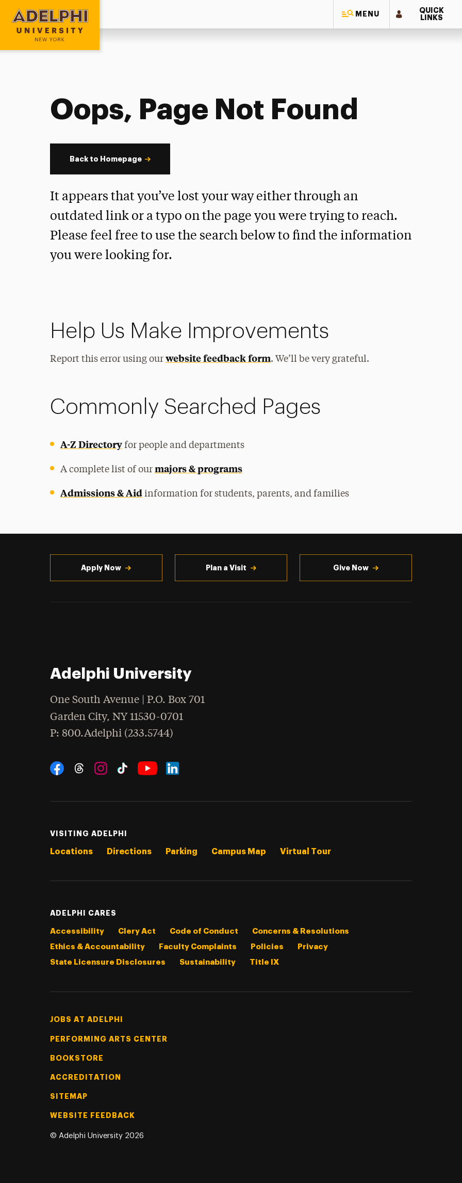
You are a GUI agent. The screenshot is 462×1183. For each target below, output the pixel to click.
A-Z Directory (91, 444)
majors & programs (198, 468)
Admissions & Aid (101, 492)
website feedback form (218, 357)
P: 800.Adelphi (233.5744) (111, 732)
